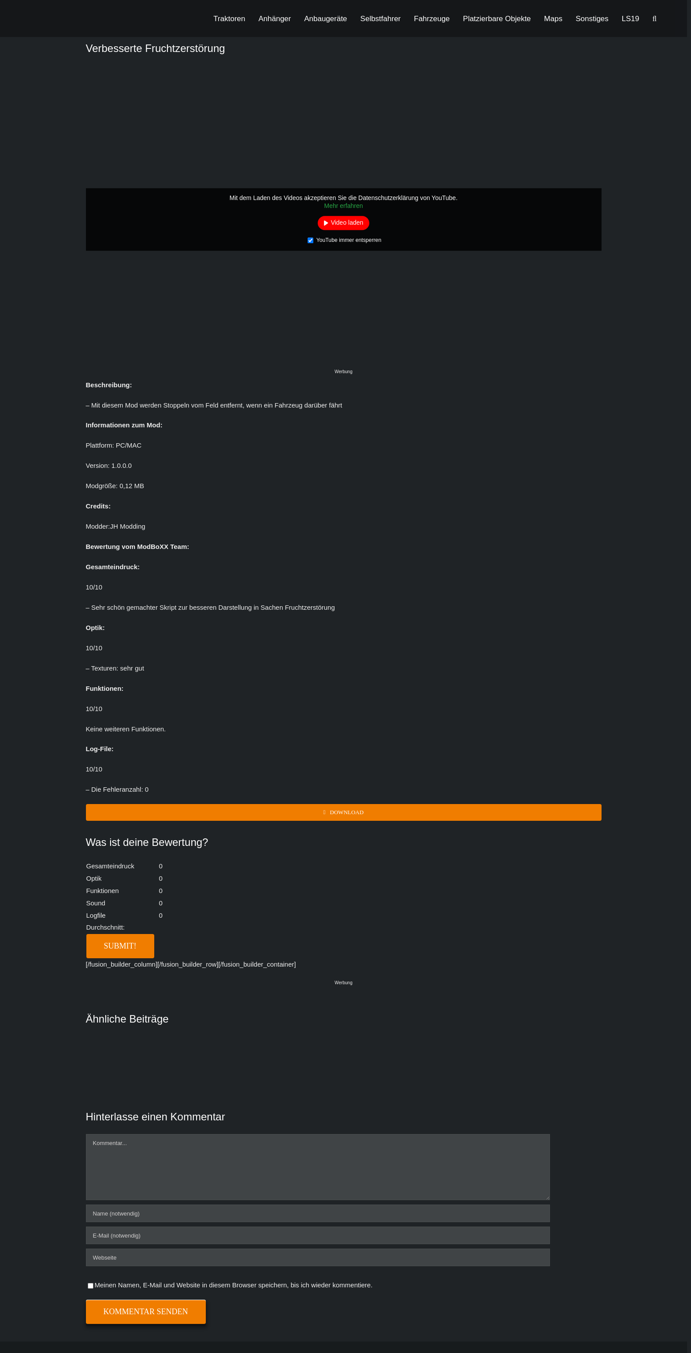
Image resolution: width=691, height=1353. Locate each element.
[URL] (318, 1257)
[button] (655, 18)
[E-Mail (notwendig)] (318, 1235)
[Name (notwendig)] (318, 1213)
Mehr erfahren (343, 205)
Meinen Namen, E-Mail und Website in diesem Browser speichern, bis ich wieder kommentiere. (234, 1285)
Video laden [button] (347, 222)
